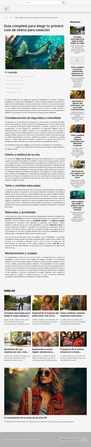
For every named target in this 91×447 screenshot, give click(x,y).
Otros (38, 440)
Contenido (12, 72)
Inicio (6, 17)
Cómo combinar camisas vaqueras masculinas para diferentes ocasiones (77, 140)
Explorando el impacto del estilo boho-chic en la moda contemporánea (77, 105)
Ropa (11, 17)
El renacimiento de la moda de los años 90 (25, 417)
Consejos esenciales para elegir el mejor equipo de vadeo (77, 40)
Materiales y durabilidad (14, 88)
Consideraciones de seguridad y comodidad (20, 76)
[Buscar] (43, 2)
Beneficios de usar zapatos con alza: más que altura (77, 174)
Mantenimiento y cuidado (14, 92)
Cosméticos (24, 440)
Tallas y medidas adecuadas (15, 84)
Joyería (15, 440)
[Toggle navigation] (6, 9)
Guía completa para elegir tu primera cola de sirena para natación (77, 205)
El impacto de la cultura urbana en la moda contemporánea (72, 352)
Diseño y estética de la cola (14, 80)
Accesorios (7, 440)
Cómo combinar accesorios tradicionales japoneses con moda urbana (77, 71)
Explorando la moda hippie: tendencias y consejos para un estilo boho (44, 353)
